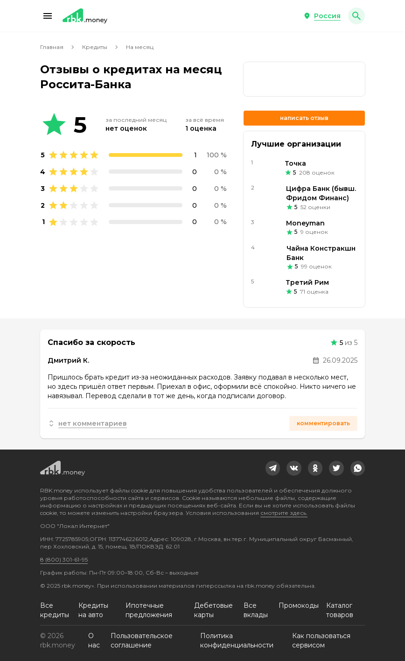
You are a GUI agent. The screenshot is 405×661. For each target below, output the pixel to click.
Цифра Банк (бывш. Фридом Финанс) (321, 193)
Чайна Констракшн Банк (321, 253)
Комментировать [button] (323, 423)
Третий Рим (307, 282)
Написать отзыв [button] (304, 117)
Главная (51, 46)
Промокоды (299, 605)
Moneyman (305, 223)
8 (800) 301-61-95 (64, 559)
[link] (304, 79)
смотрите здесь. (283, 512)
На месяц (140, 46)
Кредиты (94, 46)
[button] (47, 15)
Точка (295, 163)
